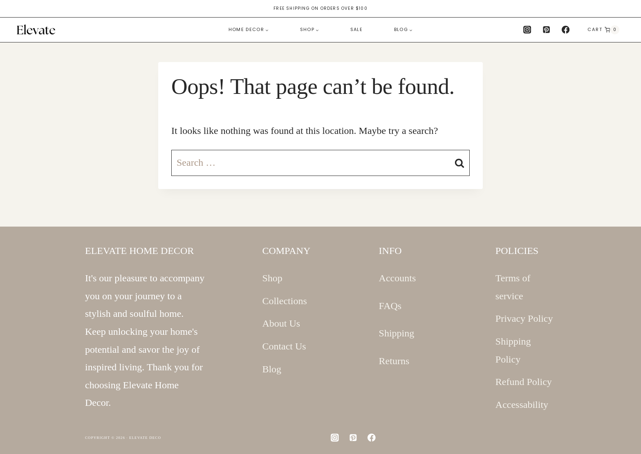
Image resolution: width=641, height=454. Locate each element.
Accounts (397, 278)
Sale (356, 29)
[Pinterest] (546, 30)
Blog (271, 369)
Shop (272, 278)
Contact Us (284, 346)
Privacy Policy (524, 318)
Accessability (521, 404)
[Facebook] (566, 30)
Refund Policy (523, 381)
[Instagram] (527, 30)
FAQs (390, 305)
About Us (281, 323)
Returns (394, 361)
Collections (284, 301)
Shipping (397, 333)
